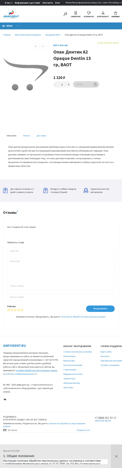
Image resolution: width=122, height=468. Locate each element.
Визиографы (69, 360)
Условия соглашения (110, 365)
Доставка (41, 135)
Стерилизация (69, 369)
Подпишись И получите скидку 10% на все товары (25, 418)
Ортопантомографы (72, 365)
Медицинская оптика (72, 374)
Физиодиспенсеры (71, 383)
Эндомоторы (69, 378)
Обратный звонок (103, 420)
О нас (7, 2)
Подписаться (83, 430)
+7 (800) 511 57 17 (105, 417)
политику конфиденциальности (21, 373)
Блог (57, 2)
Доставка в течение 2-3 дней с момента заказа (18, 190)
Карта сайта (106, 351)
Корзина (115, 14)
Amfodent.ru (14, 345)
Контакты (48, 2)
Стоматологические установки (77, 351)
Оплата (26, 135)
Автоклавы (68, 387)
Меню (7, 26)
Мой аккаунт (103, 14)
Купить (86, 84)
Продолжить (100, 309)
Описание (11, 135)
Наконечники (69, 356)
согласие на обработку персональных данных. (83, 316)
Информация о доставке (27, 2)
